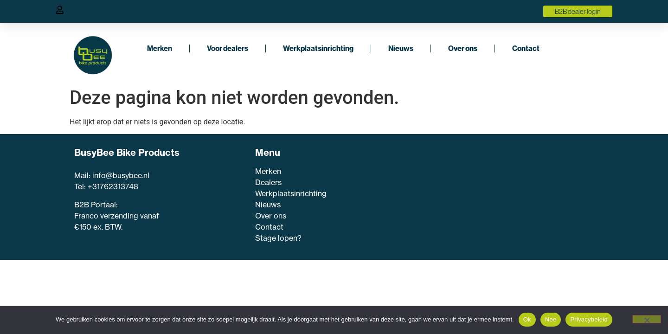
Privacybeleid (589, 319)
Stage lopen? (279, 238)
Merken (159, 48)
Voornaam (414, 187)
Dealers (268, 182)
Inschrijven (477, 252)
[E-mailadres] (476, 229)
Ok (527, 319)
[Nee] (646, 319)
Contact (526, 48)
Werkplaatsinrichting (318, 48)
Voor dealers (227, 48)
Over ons (462, 48)
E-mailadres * (419, 216)
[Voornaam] (476, 200)
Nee (551, 319)
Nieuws (400, 48)
